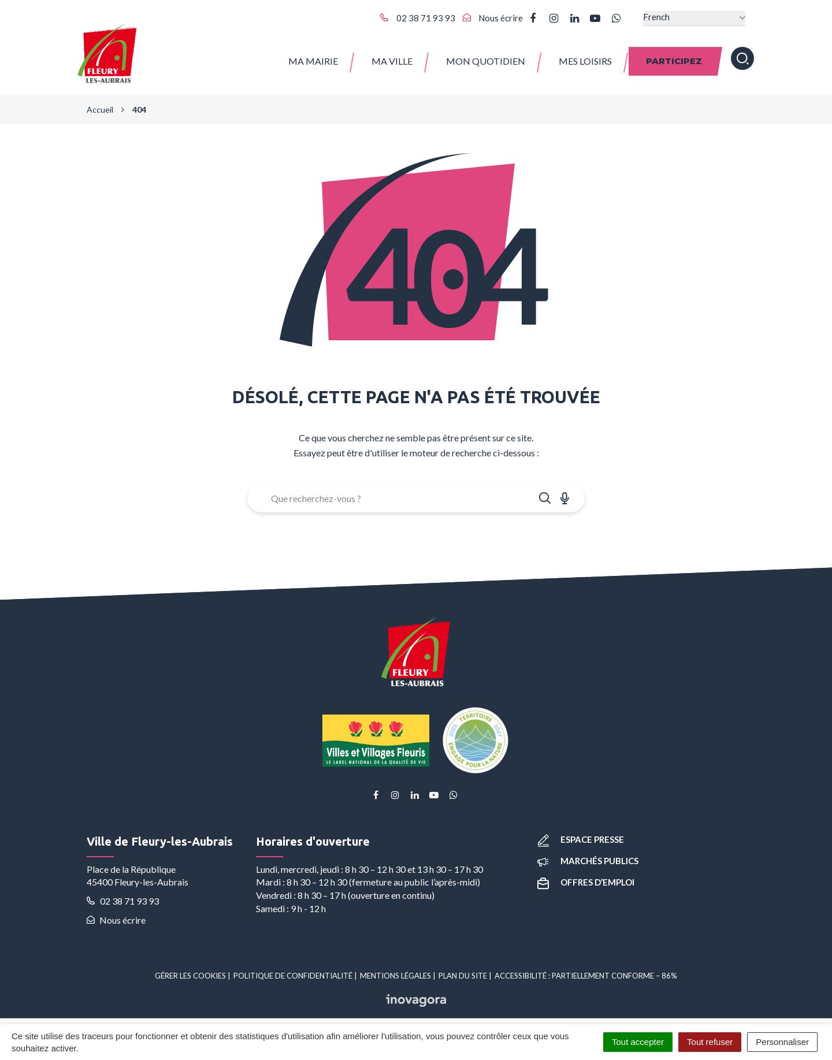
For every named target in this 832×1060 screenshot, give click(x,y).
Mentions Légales (395, 970)
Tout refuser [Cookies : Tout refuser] (710, 1042)
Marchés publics (587, 855)
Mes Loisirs (585, 57)
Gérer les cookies (190, 970)
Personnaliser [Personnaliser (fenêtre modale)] (782, 1042)
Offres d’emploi (585, 877)
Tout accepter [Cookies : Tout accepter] (638, 1042)
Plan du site (463, 970)
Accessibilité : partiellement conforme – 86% (586, 970)
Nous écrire (116, 914)
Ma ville (392, 57)
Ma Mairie (313, 57)
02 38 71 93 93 (123, 895)
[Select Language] (694, 18)
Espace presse (580, 833)
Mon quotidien (485, 57)
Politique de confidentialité (292, 970)
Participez (674, 57)
